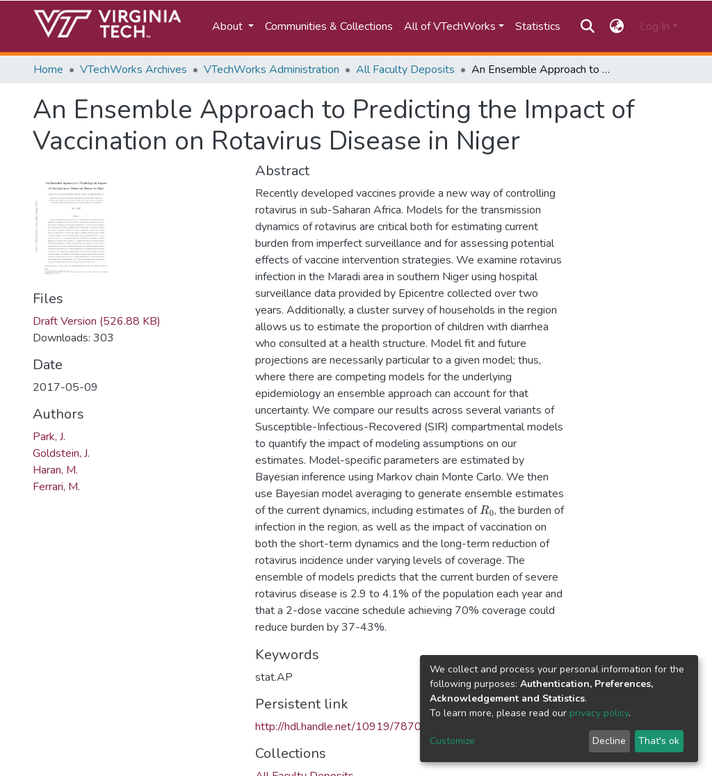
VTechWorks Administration (271, 69)
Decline (609, 740)
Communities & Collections (329, 26)
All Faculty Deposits (405, 69)
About (228, 26)
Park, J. (49, 436)
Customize (452, 740)
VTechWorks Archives (133, 69)
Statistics (537, 26)
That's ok (658, 740)
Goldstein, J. (61, 453)
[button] (617, 26)
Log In (655, 26)
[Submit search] (587, 26)
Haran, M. (55, 470)
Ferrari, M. (56, 486)
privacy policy (599, 713)
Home (48, 69)
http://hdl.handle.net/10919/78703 (341, 726)
